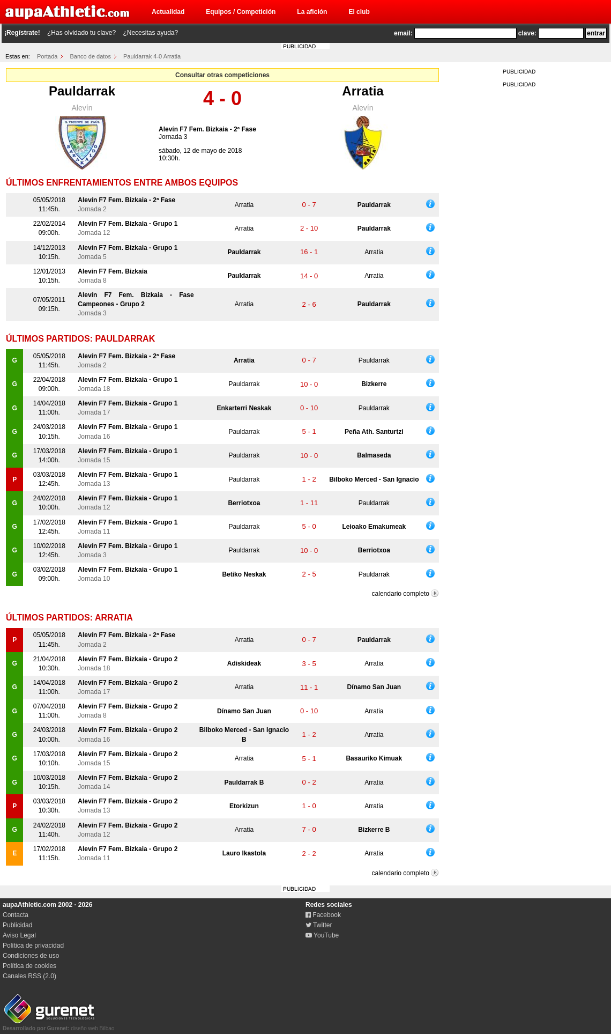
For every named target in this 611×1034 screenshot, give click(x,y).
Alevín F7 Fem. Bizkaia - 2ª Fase (207, 129)
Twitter (319, 925)
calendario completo (400, 593)
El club (358, 12)
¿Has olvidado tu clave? (81, 32)
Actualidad (168, 12)
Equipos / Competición (240, 12)
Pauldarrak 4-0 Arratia (152, 56)
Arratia (362, 91)
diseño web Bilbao (58, 1025)
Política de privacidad (33, 945)
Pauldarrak (82, 91)
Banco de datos (90, 56)
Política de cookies (29, 966)
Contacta (15, 915)
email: (403, 33)
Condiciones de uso (31, 955)
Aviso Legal (19, 935)
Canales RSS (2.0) (29, 976)
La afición (312, 12)
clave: (527, 33)
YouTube (322, 935)
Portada (47, 56)
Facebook (323, 915)
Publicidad (17, 925)
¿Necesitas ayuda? (150, 32)
